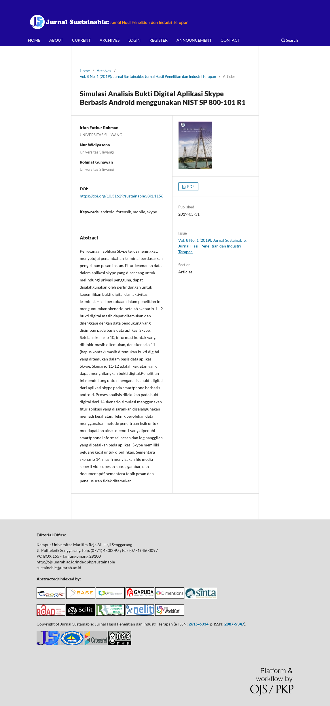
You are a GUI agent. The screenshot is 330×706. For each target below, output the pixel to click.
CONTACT (230, 40)
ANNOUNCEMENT (194, 40)
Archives (104, 70)
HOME (34, 40)
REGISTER (158, 40)
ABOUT (56, 40)
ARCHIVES (110, 40)
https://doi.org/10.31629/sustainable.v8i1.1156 (121, 195)
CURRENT (81, 40)
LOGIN (134, 40)
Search (289, 40)
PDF (190, 186)
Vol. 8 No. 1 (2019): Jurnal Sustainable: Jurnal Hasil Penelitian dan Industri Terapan (148, 76)
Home (85, 70)
